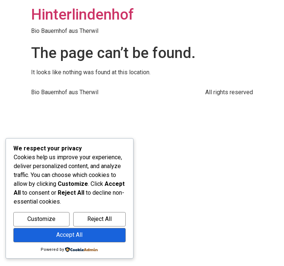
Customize (41, 218)
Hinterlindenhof (82, 14)
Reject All (99, 218)
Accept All (69, 234)
